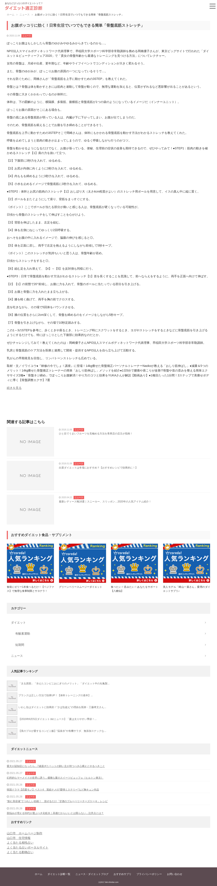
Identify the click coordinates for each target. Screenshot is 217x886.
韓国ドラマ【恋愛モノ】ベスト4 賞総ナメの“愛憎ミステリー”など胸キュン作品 (53, 789)
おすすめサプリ (122, 874)
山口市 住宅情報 (19, 838)
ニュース (26, 36)
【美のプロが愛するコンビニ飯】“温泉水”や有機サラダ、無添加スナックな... (62, 730)
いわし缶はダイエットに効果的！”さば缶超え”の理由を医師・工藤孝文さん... (62, 707)
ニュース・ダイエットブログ (91, 874)
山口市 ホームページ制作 (24, 833)
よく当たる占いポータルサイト (27, 847)
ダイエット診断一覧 (58, 874)
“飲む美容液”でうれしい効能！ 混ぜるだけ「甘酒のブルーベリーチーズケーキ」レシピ (57, 801)
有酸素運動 (22, 633)
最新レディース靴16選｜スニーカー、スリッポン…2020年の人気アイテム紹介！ (105, 501)
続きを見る (14, 388)
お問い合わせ (174, 874)
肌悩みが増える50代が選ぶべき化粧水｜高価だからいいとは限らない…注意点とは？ (55, 813)
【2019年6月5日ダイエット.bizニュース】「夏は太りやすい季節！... (57, 719)
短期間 (19, 644)
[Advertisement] (108, 406)
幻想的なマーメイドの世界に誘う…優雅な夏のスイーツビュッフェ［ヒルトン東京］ (55, 777)
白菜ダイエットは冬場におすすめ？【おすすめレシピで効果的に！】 (98, 467)
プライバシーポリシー (149, 874)
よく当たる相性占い (20, 842)
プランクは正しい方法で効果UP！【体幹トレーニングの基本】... (55, 695)
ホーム (38, 874)
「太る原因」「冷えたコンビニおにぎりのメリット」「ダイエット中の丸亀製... (64, 683)
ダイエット (18, 622)
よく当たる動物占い (20, 852)
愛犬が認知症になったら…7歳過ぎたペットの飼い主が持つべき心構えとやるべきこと (56, 766)
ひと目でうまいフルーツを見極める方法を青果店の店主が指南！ (96, 433)
